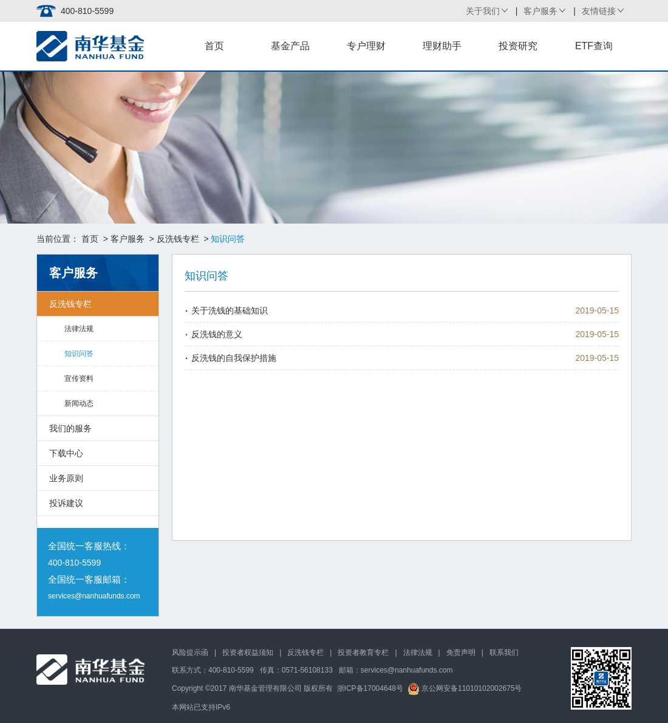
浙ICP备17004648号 (370, 688)
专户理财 (366, 46)
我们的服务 (70, 428)
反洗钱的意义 (216, 334)
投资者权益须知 (247, 652)
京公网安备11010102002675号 (464, 688)
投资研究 (518, 46)
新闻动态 (79, 403)
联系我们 (504, 652)
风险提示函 (190, 652)
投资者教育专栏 (363, 652)
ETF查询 (594, 46)
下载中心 (66, 453)
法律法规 (79, 328)
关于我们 (483, 11)
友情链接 (599, 11)
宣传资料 (79, 378)
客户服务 (540, 11)
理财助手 (442, 46)
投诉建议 (66, 503)
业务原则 (66, 478)
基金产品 (290, 46)
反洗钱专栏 (178, 239)
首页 (214, 46)
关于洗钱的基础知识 (229, 310)
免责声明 (460, 652)
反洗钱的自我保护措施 (233, 358)
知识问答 (79, 353)
